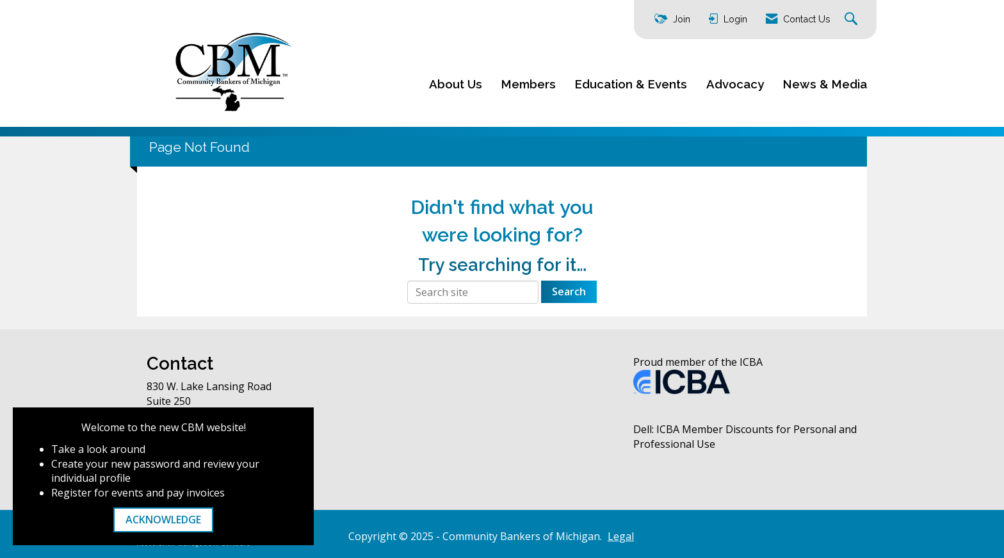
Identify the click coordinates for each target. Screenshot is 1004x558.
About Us (455, 84)
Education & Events (631, 84)
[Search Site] (853, 20)
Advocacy (735, 84)
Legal (621, 536)
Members (528, 84)
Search (569, 291)
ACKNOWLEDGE (163, 520)
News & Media (825, 84)
